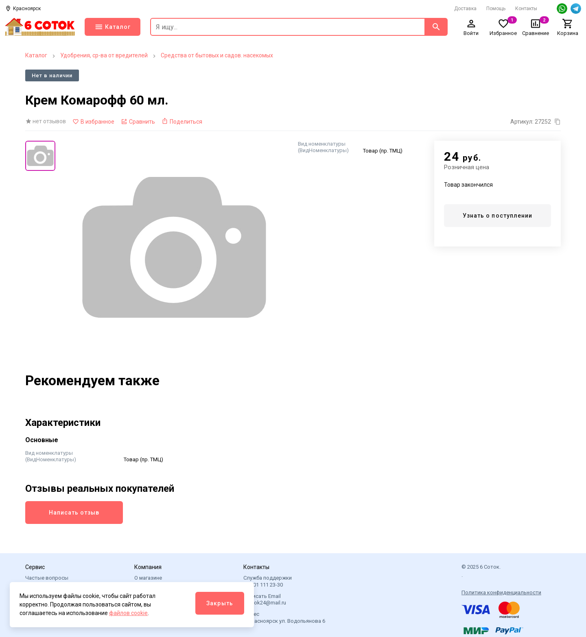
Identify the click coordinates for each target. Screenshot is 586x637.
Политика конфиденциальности (501, 592)
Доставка (465, 8)
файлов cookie (128, 613)
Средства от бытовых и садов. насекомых (217, 55)
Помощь (495, 8)
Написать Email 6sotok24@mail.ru (264, 599)
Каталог (36, 55)
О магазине (148, 578)
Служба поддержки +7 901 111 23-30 (267, 581)
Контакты (526, 8)
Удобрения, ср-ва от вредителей (104, 55)
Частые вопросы (46, 578)
